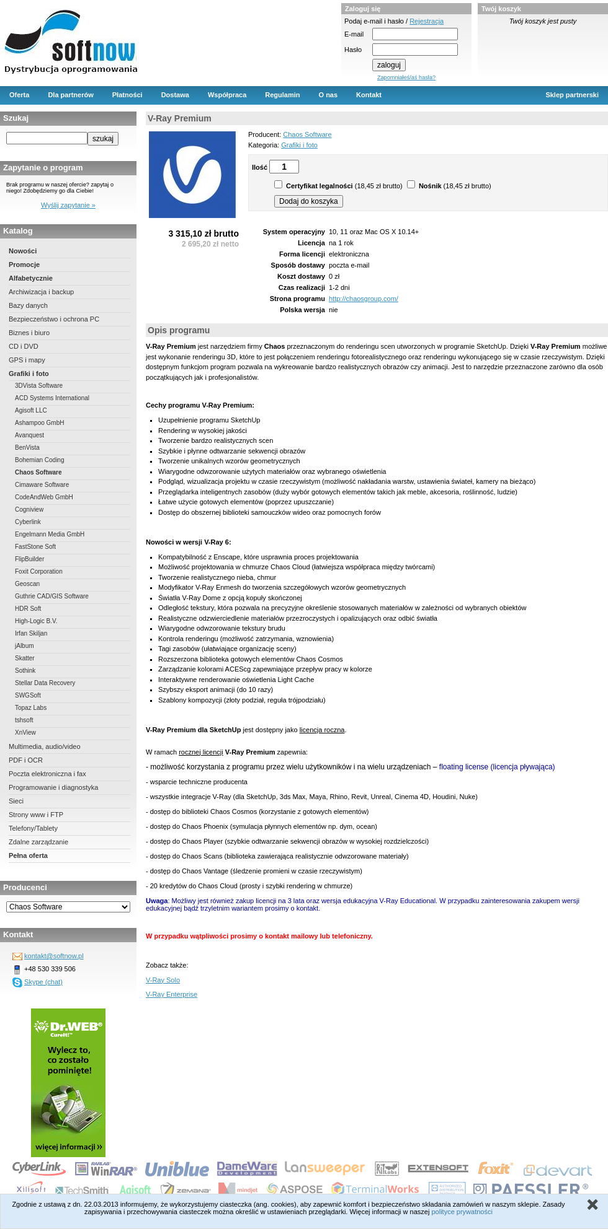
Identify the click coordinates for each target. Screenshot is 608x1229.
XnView (25, 732)
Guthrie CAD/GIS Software (52, 596)
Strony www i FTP (36, 814)
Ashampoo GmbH (39, 422)
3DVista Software (39, 385)
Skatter (25, 658)
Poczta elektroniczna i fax (47, 773)
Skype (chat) (43, 982)
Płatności (127, 94)
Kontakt (369, 94)
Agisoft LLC (31, 410)
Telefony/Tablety (33, 828)
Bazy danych (28, 305)
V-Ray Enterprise (171, 994)
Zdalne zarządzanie (38, 842)
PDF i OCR (26, 760)
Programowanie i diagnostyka (53, 787)
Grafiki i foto (29, 373)
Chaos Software (38, 472)
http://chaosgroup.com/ (363, 298)
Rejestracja (426, 21)
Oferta (19, 94)
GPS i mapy (27, 360)
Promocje (24, 264)
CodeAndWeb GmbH (44, 497)
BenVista (27, 447)
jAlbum (24, 645)
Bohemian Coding (40, 460)
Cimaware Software (42, 484)
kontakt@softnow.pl (54, 956)
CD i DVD (23, 346)
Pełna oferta (28, 855)
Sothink (25, 670)
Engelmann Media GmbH (49, 534)
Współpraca (227, 94)
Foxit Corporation (39, 571)
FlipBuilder (29, 559)
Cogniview (29, 509)
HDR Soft (28, 608)
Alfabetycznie (31, 278)
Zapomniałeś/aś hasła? (406, 77)
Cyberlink (28, 521)
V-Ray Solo (163, 980)
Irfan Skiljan (31, 633)
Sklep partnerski (572, 94)
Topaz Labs (31, 707)
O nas (328, 94)
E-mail (354, 34)
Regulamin (282, 94)
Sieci (16, 801)
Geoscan (27, 583)
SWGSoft (28, 695)
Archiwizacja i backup (41, 291)
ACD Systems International (52, 398)
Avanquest (29, 435)
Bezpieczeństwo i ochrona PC (54, 319)
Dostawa (175, 94)
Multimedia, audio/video (45, 746)
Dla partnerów (70, 94)
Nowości (23, 251)
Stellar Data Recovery (45, 683)
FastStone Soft (35, 546)
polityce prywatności (461, 1211)
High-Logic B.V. (36, 621)
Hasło (353, 49)
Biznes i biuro (29, 332)
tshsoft (24, 720)
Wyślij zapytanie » (68, 205)
